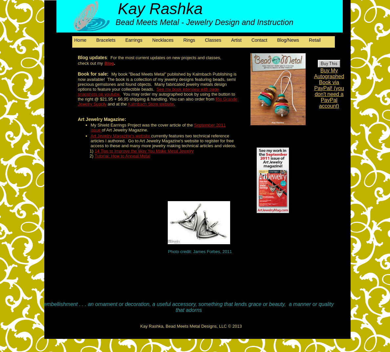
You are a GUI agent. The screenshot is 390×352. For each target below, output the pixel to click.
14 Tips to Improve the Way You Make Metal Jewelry (144, 151)
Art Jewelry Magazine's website (121, 135)
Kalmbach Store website (151, 104)
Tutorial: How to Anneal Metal (122, 155)
